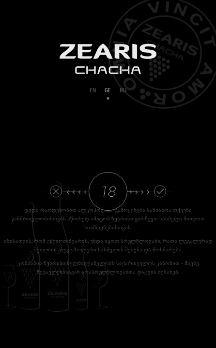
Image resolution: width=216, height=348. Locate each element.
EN (93, 90)
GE (108, 90)
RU (123, 90)
